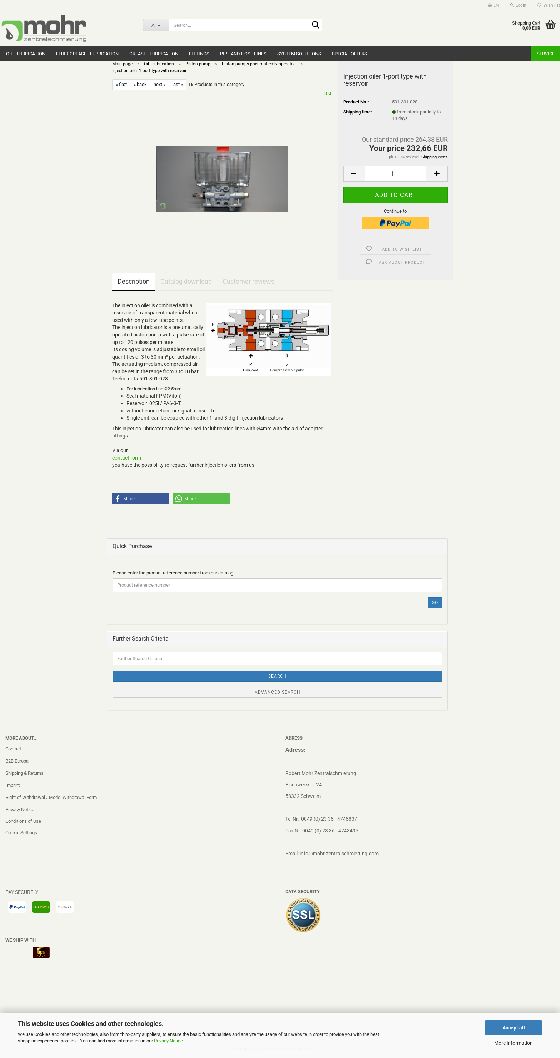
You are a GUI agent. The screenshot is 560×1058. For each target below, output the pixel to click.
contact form (126, 458)
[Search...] (156, 25)
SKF (328, 93)
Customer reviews (248, 281)
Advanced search (277, 692)
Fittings (199, 53)
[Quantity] (395, 174)
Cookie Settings (21, 832)
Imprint (12, 785)
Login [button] (518, 5)
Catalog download (186, 281)
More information (513, 1043)
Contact (13, 748)
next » (159, 84)
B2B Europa (17, 761)
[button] (493, 5)
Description (134, 281)
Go (435, 602)
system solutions (299, 53)
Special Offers (349, 53)
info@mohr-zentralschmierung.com (339, 853)
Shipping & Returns (24, 773)
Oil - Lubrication (25, 53)
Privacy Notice (168, 1040)
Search (277, 676)
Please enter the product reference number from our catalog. (173, 573)
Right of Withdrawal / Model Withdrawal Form (51, 797)
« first (121, 84)
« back (140, 84)
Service (546, 53)
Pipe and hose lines (243, 53)
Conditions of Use (23, 821)
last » (177, 84)
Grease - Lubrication (153, 53)
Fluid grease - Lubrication (87, 53)
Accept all (513, 1028)
